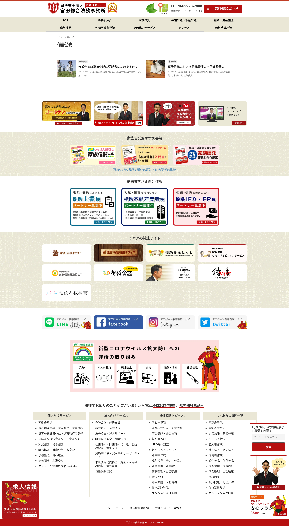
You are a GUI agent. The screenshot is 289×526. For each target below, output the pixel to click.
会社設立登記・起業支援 (167, 428)
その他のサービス (144, 27)
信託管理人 (214, 71)
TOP (65, 20)
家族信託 (144, 20)
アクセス (184, 27)
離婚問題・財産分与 (164, 482)
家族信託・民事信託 (51, 444)
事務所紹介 (105, 20)
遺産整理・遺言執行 (164, 466)
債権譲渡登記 (103, 471)
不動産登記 (45, 422)
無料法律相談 (223, 27)
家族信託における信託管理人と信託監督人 (196, 66)
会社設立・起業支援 (107, 422)
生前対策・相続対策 (184, 20)
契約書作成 (159, 438)
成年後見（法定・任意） (167, 460)
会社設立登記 (217, 428)
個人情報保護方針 (140, 507)
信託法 (111, 71)
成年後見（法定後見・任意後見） (59, 438)
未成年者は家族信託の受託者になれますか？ (108, 66)
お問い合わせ (162, 507)
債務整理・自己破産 (51, 455)
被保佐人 (188, 75)
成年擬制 (130, 71)
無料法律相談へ (191, 405)
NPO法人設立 (160, 444)
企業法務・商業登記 (221, 433)
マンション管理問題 (164, 493)
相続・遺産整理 (223, 20)
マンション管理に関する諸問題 (58, 466)
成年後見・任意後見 (221, 460)
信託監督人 (202, 71)
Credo (177, 507)
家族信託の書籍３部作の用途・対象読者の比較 (144, 169)
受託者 (103, 71)
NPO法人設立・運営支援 (110, 438)
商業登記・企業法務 (107, 428)
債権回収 (157, 476)
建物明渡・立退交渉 (51, 460)
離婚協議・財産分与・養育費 (56, 449)
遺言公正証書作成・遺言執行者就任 (60, 433)
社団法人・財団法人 (164, 449)
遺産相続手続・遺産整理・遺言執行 (60, 428)
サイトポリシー (117, 507)
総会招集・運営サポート (110, 433)
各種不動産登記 (105, 27)
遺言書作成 (159, 455)
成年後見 (65, 27)
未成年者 (120, 71)
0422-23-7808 (164, 405)
